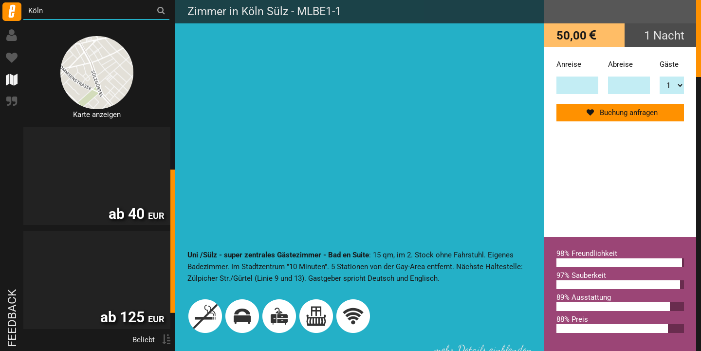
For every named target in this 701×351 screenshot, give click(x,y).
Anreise (568, 64)
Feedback (12, 318)
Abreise (620, 64)
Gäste (669, 64)
